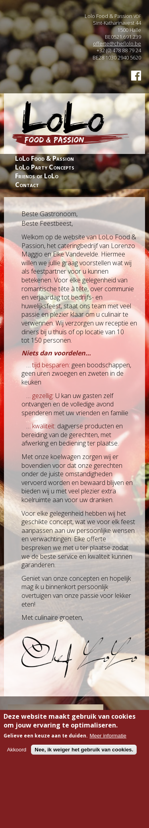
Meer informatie (107, 740)
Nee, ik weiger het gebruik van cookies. (84, 754)
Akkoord (16, 754)
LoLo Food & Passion (44, 158)
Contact (27, 184)
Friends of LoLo (36, 176)
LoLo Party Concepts (44, 167)
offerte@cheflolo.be (117, 43)
